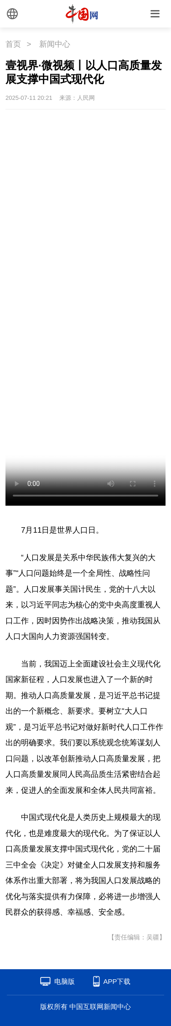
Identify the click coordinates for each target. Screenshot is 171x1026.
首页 (13, 44)
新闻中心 (54, 44)
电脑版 (64, 981)
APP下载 (116, 981)
